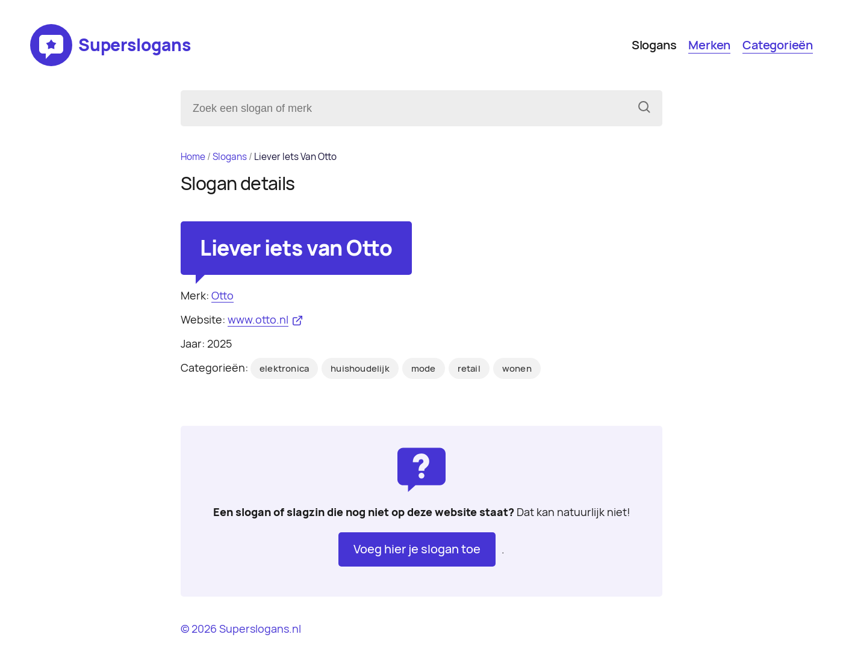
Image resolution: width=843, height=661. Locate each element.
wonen (517, 369)
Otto (222, 296)
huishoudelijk (360, 369)
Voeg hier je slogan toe (417, 549)
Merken (709, 45)
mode (423, 369)
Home (193, 156)
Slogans (654, 45)
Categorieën (777, 45)
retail (469, 369)
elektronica (284, 369)
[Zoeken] (644, 108)
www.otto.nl (258, 320)
